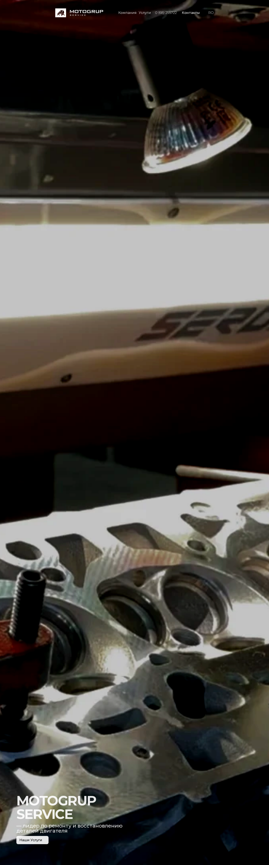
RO (211, 13)
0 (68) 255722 (166, 13)
